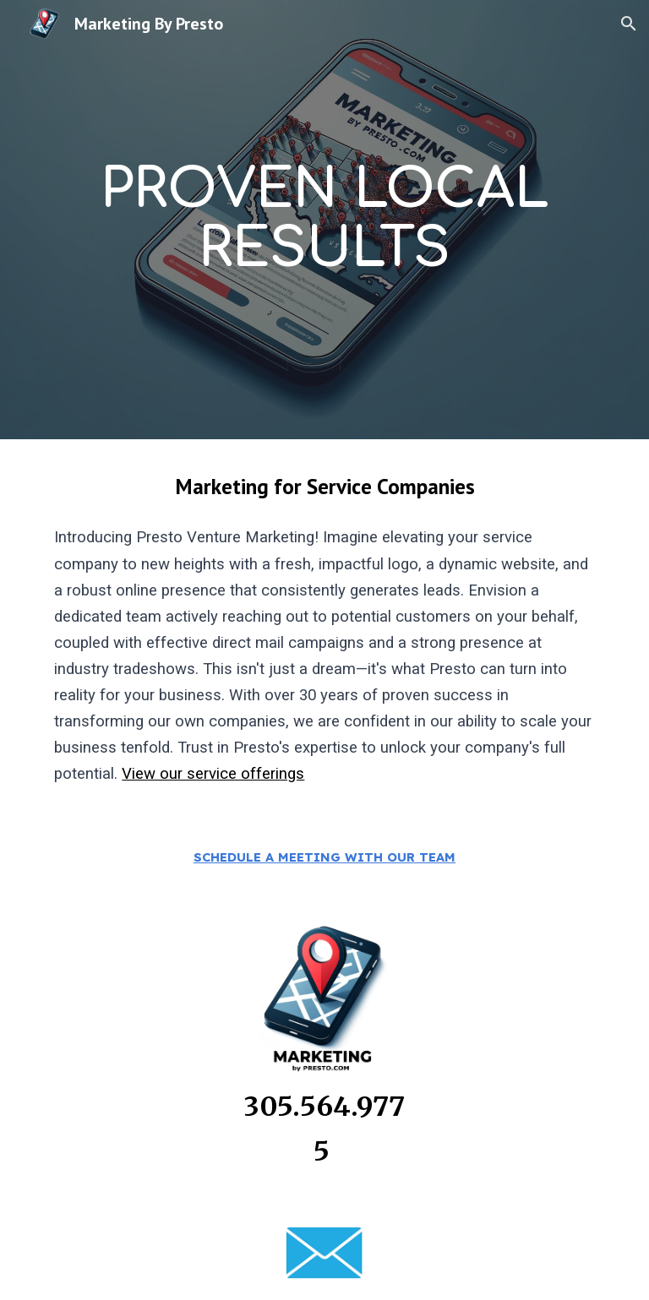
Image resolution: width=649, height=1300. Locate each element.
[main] (324, 220)
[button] (628, 23)
